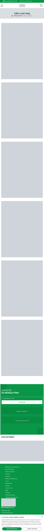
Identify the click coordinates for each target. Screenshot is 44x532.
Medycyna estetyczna (12, 467)
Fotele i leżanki (9, 471)
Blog (6, 490)
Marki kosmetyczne (11, 478)
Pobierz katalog (10, 495)
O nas (7, 481)
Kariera (7, 485)
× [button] (42, 516)
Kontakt (7, 492)
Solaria (7, 476)
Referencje (8, 483)
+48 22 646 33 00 (27, 1)
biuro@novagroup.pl (11, 1)
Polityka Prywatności (11, 497)
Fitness (7, 474)
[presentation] (2, 451)
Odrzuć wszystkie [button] (32, 529)
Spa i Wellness (9, 469)
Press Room (18, 16)
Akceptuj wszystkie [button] (12, 529)
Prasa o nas (9, 488)
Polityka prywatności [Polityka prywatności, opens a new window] (6, 526)
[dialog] (22, 523)
